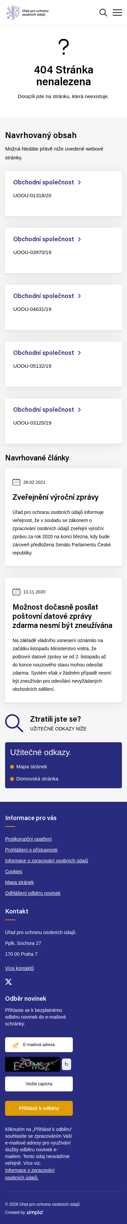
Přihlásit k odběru (39, 1108)
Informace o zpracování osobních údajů (46, 860)
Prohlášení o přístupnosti (31, 850)
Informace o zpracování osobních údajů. (30, 1174)
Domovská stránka (37, 778)
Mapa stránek (31, 766)
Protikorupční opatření (28, 839)
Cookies (13, 871)
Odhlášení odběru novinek (32, 893)
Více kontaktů (19, 968)
